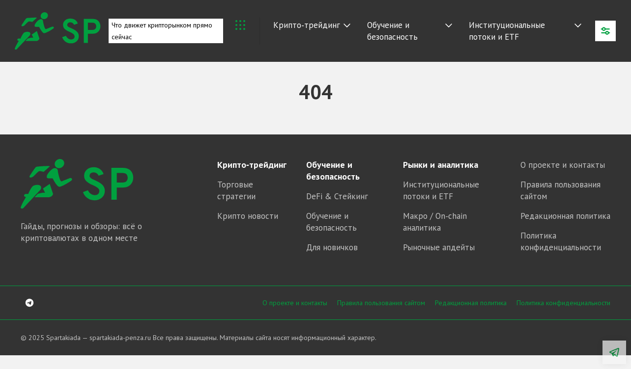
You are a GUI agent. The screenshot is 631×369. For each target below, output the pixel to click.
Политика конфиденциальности (563, 302)
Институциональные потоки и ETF (507, 31)
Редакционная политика (565, 216)
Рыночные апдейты (439, 247)
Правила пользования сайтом (381, 302)
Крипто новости (247, 216)
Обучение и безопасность (392, 31)
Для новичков (332, 247)
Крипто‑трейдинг (306, 25)
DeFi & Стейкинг (337, 196)
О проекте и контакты (562, 164)
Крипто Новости (240, 25)
